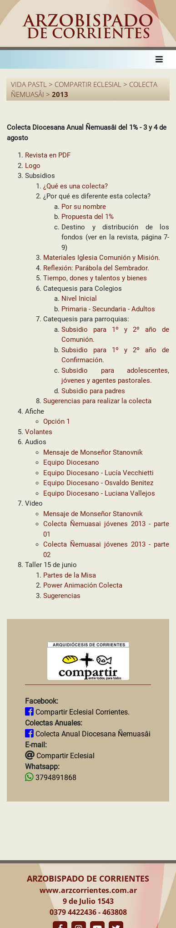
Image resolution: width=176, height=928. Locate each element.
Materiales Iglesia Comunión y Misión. (101, 258)
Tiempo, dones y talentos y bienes (95, 278)
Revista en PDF (47, 155)
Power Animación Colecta (82, 585)
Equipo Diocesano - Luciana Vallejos (99, 493)
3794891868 (55, 777)
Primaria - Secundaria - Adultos (108, 309)
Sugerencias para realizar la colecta (97, 401)
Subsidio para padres (93, 391)
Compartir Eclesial (65, 755)
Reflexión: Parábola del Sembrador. (96, 268)
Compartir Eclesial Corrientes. (82, 712)
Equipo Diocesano (71, 462)
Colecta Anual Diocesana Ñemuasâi (92, 734)
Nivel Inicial (79, 298)
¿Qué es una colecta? (75, 186)
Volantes (38, 432)
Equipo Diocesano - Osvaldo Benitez (98, 483)
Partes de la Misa (69, 575)
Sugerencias (61, 596)
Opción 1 (56, 421)
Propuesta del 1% (87, 217)
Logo (32, 166)
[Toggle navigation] (159, 59)
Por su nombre (83, 207)
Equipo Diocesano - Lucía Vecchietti (98, 473)
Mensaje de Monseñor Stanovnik (93, 452)
